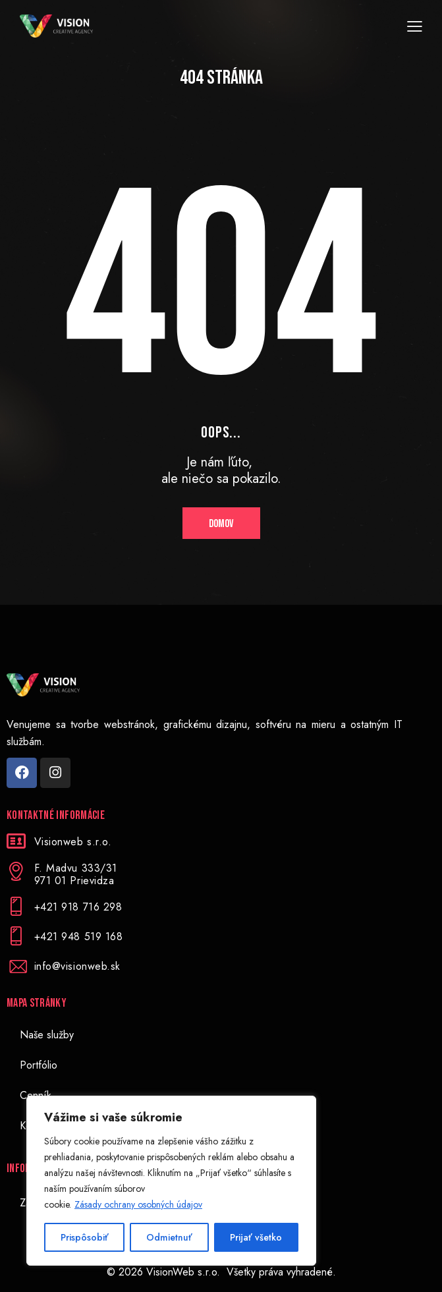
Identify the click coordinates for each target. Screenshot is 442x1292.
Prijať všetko (256, 1237)
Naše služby (47, 1034)
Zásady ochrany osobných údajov (138, 1204)
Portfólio (38, 1065)
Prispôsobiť (85, 1237)
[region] (171, 1181)
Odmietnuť (169, 1237)
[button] (414, 26)
